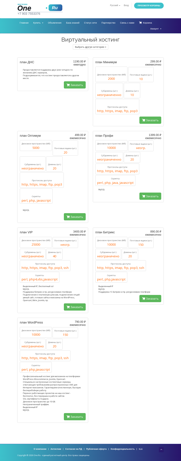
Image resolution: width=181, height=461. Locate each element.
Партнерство (108, 22)
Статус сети (90, 22)
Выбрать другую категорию (90, 46)
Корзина (145, 22)
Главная (24, 22)
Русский (115, 5)
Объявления (55, 22)
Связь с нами (127, 22)
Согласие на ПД (73, 449)
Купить (38, 22)
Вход (126, 5)
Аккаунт (155, 28)
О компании (40, 449)
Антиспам (55, 449)
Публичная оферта (96, 449)
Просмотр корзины (149, 5)
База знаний (72, 22)
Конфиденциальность (123, 449)
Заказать (75, 85)
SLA (141, 449)
